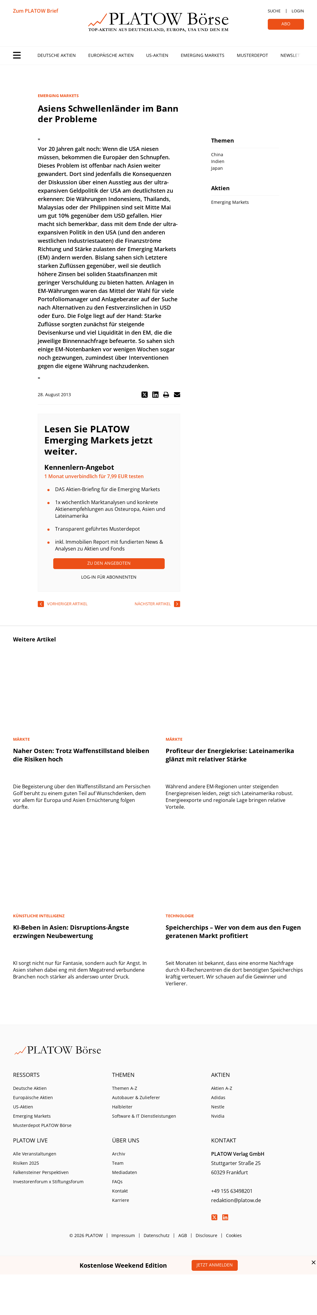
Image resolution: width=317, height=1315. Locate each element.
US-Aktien (157, 55)
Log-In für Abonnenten (109, 577)
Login (298, 11)
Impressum (123, 1235)
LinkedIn (225, 1217)
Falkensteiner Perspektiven (41, 1172)
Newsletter (294, 55)
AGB (182, 1235)
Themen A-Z (124, 1088)
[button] (144, 395)
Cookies (234, 1235)
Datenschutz (157, 1235)
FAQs (117, 1181)
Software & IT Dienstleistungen (144, 1116)
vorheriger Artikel (67, 603)
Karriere (120, 1200)
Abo (285, 24)
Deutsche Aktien (56, 55)
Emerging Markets (202, 55)
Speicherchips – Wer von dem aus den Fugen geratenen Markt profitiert (233, 931)
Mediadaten (124, 1172)
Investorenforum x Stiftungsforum (48, 1181)
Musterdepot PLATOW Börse (42, 1125)
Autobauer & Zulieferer (136, 1097)
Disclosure (206, 1235)
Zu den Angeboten (109, 563)
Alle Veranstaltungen (34, 1154)
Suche (274, 11)
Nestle (217, 1107)
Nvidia (217, 1116)
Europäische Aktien (111, 55)
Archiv (118, 1154)
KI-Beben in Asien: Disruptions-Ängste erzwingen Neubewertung (71, 931)
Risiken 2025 (26, 1163)
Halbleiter (122, 1107)
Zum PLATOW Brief (35, 10)
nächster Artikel (153, 603)
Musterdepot (252, 55)
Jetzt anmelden (215, 1265)
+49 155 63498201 (232, 1191)
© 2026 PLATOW (86, 1235)
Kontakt (120, 1191)
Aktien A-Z (221, 1088)
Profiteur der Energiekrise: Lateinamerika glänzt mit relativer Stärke (230, 755)
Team (118, 1163)
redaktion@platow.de (236, 1200)
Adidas (218, 1097)
